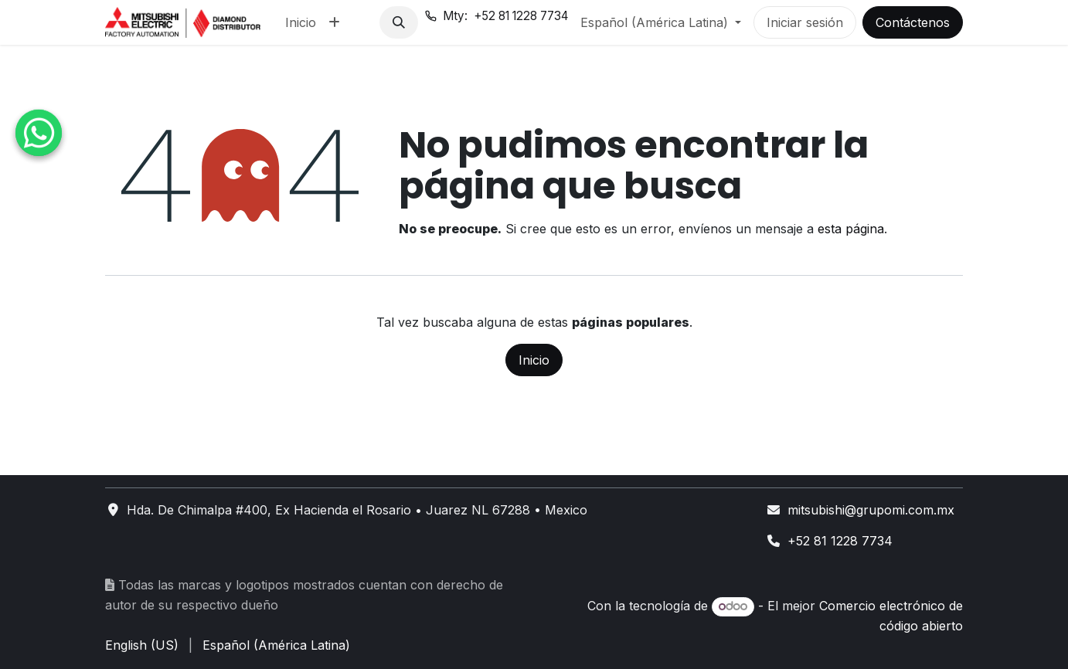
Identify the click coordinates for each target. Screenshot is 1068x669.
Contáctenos (913, 22)
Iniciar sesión (805, 22)
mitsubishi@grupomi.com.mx (870, 510)
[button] (398, 22)
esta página (851, 228)
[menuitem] (300, 22)
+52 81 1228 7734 (840, 540)
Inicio (534, 360)
